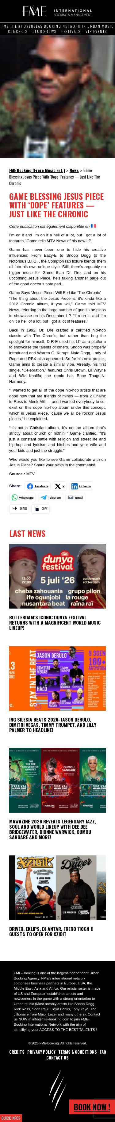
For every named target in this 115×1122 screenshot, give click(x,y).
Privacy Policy (41, 1052)
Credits (17, 1052)
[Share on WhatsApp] (22, 497)
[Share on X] (60, 486)
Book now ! (92, 1106)
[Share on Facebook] (38, 486)
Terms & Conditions (77, 1052)
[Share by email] (75, 497)
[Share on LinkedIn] (81, 486)
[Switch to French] (93, 226)
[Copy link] (40, 509)
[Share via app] (19, 509)
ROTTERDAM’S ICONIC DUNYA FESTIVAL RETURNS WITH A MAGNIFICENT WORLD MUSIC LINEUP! (55, 622)
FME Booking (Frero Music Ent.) (56, 11)
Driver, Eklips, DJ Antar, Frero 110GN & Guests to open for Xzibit (51, 931)
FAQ (103, 1052)
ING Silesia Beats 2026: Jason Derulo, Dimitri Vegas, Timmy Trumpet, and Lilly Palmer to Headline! (52, 725)
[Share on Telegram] (50, 497)
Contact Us (57, 1058)
